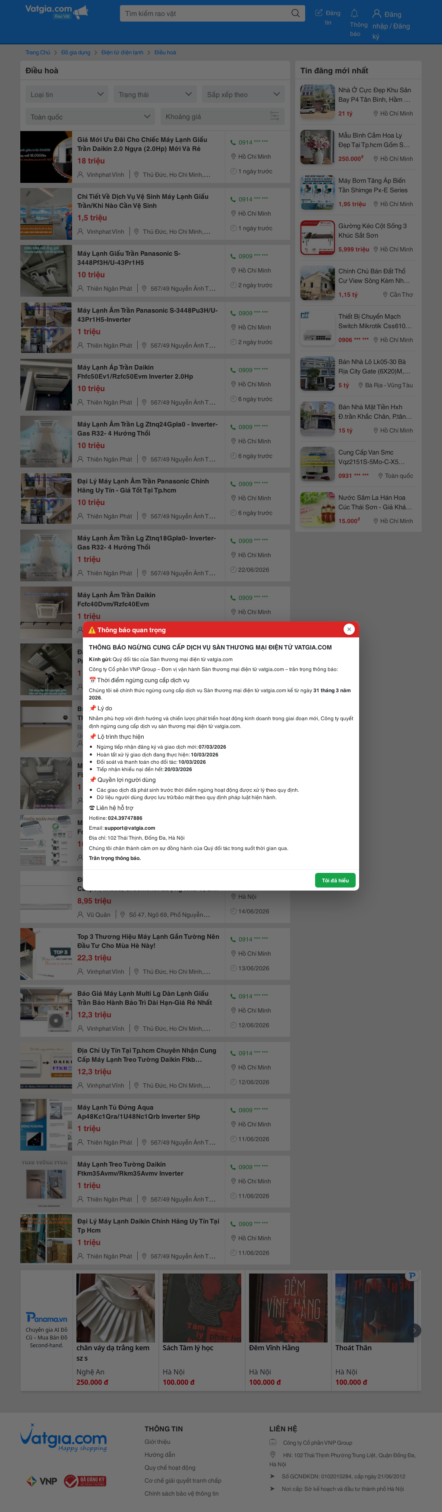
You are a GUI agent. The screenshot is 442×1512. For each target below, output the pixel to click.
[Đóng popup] (349, 629)
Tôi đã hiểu (335, 880)
